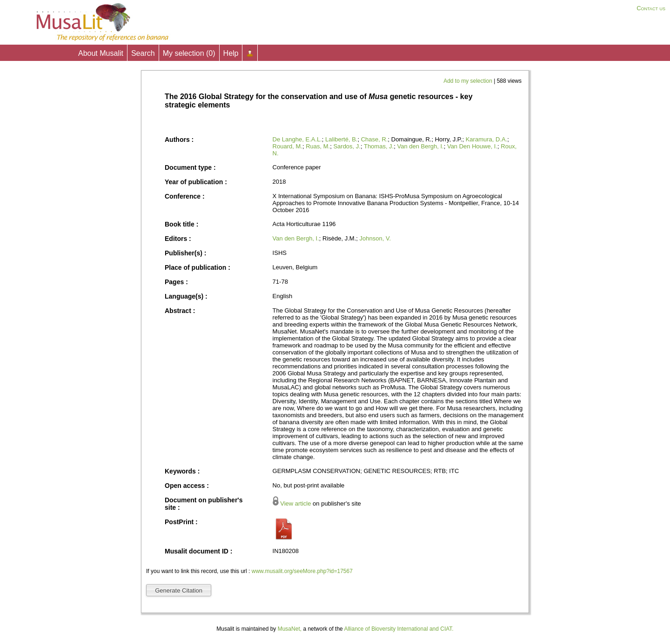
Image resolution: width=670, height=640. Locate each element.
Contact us (650, 8)
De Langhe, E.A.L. (297, 139)
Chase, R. (374, 139)
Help (231, 53)
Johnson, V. (375, 238)
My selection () (189, 53)
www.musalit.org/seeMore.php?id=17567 (302, 571)
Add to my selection (468, 81)
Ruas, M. (318, 146)
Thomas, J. (379, 146)
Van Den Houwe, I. (472, 146)
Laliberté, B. (341, 139)
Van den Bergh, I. (420, 146)
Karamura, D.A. (487, 139)
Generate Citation (178, 590)
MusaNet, (290, 629)
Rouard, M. (287, 146)
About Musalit (100, 53)
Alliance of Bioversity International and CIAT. (398, 629)
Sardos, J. (347, 146)
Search (143, 53)
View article (295, 503)
